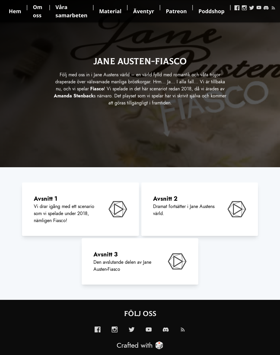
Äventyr (143, 11)
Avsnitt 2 (165, 199)
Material (110, 11)
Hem (15, 11)
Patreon (176, 11)
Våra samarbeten (72, 11)
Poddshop (212, 11)
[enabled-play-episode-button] (117, 209)
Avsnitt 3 (105, 254)
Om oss (37, 11)
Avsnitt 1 (45, 199)
